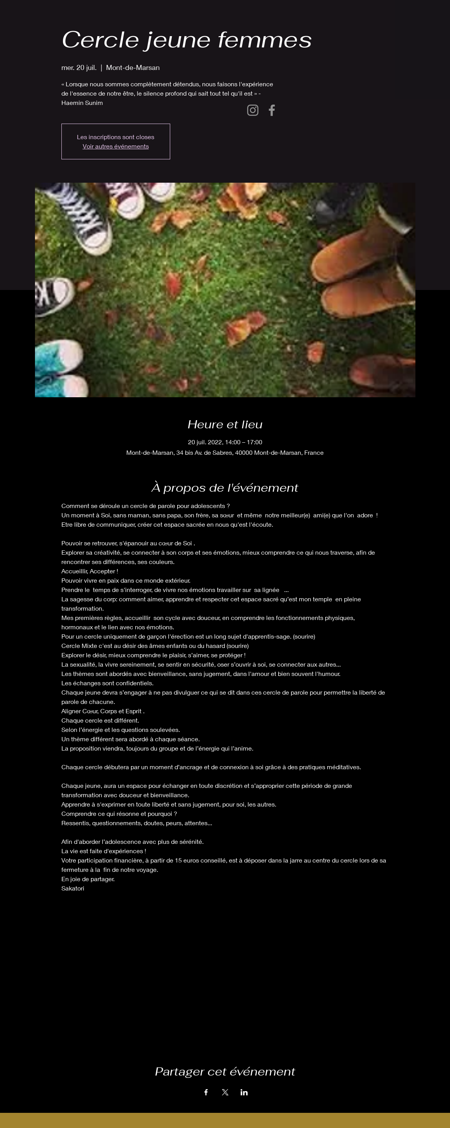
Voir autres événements (116, 146)
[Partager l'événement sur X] (225, 1092)
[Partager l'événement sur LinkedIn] (244, 1092)
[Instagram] (252, 110)
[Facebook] (271, 110)
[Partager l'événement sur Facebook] (206, 1092)
